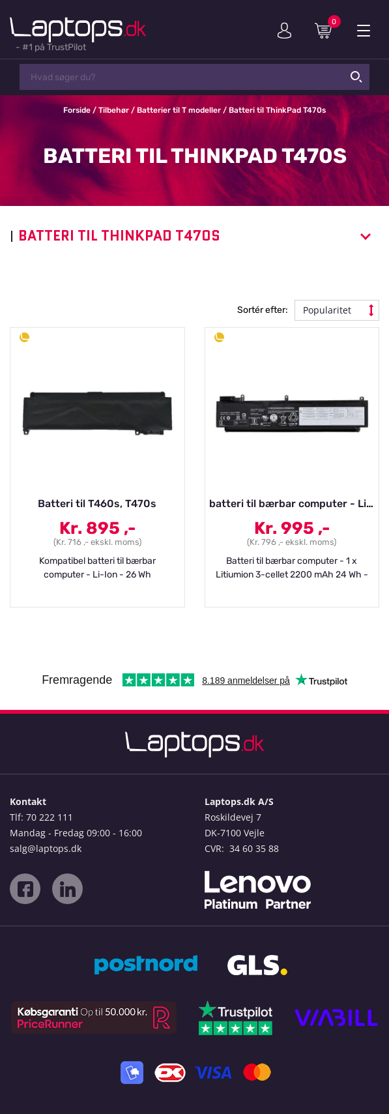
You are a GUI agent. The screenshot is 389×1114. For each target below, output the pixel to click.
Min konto (284, 30)
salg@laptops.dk (45, 848)
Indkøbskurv (328, 30)
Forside (77, 110)
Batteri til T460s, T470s (97, 503)
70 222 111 (49, 817)
